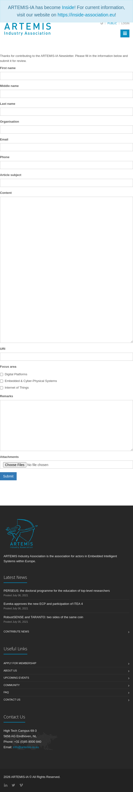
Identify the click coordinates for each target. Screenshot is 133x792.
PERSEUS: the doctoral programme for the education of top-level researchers (57, 590)
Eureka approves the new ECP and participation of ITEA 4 (43, 604)
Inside (68, 7)
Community (12, 685)
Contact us (12, 699)
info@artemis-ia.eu (26, 747)
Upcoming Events (16, 677)
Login (125, 23)
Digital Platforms (13, 374)
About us (10, 670)
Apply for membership (20, 663)
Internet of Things (14, 387)
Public (112, 23)
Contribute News (16, 631)
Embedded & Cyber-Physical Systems (28, 381)
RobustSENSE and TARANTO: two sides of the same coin (43, 617)
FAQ (6, 692)
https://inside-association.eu (86, 14)
